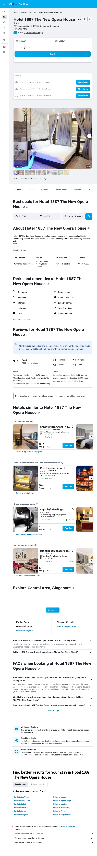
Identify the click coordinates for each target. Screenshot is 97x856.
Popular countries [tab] (39, 787)
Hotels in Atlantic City (62, 811)
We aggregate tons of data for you (54, 841)
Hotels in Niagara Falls (62, 818)
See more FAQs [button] (53, 714)
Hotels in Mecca (59, 800)
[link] (29, 454)
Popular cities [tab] (21, 787)
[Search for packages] (4, 27)
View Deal (69, 448)
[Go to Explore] (4, 32)
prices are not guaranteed (67, 829)
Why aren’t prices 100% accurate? (54, 845)
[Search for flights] (4, 11)
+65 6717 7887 (21, 32)
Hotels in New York (21, 811)
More (16, 247)
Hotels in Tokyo (59, 814)
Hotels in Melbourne (22, 804)
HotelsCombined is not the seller (54, 836)
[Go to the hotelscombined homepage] (19, 4)
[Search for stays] (4, 16)
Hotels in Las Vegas (22, 800)
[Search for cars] (4, 22)
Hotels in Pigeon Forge (62, 804)
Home (16, 12)
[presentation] (46, 182)
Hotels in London (20, 814)
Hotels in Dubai (20, 807)
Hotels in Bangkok (21, 818)
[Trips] (4, 39)
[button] (4, 4)
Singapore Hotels (27, 12)
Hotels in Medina (60, 807)
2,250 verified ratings (33, 35)
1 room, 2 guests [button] (23, 50)
